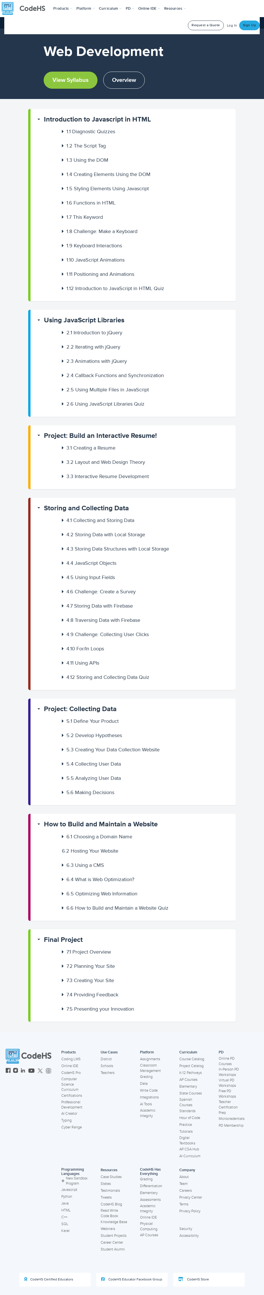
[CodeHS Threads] (48, 1071)
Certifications (71, 1095)
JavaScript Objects (91, 563)
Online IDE (69, 1066)
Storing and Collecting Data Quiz (107, 677)
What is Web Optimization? (100, 879)
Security (185, 1229)
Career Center (112, 1242)
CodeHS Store (193, 1279)
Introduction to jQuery (94, 332)
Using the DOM (87, 160)
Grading (146, 1077)
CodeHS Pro (71, 1073)
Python (66, 1196)
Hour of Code (189, 1118)
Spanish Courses (185, 1102)
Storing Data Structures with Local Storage (117, 549)
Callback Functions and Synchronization (115, 375)
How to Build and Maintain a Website (101, 824)
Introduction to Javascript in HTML (97, 119)
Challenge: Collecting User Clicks (107, 634)
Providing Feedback (92, 995)
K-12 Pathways (190, 1073)
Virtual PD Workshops (227, 1083)
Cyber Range (71, 1127)
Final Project (63, 940)
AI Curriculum (189, 1156)
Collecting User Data (93, 764)
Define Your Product (92, 721)
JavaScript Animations (95, 260)
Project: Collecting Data (80, 709)
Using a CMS (85, 865)
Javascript (69, 1189)
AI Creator (69, 1113)
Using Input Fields (90, 577)
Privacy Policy (189, 1211)
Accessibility (189, 1235)
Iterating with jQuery (93, 347)
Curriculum (188, 1052)
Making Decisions (90, 792)
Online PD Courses (227, 1061)
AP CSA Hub (189, 1149)
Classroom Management (150, 1068)
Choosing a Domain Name (99, 836)
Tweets (106, 1197)
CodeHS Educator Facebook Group (131, 1279)
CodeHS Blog (111, 1204)
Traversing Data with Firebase (103, 620)
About (184, 1177)
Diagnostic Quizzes (90, 131)
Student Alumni (113, 1249)
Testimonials (110, 1190)
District (106, 1059)
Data (144, 1083)
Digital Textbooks (187, 1141)
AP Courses (188, 1079)
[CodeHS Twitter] (40, 1071)
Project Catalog (191, 1066)
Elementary (188, 1086)
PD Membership (231, 1125)
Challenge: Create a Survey (101, 591)
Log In (232, 25)
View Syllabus (70, 80)
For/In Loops (85, 649)
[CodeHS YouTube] (31, 1071)
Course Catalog (191, 1059)
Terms (183, 1204)
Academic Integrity (147, 1113)
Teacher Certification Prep (228, 1107)
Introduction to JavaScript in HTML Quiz (115, 288)
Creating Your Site (90, 980)
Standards (187, 1111)
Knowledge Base (114, 1222)
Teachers (108, 1073)
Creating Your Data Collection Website (113, 749)
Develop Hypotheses (94, 735)
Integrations (149, 1097)
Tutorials (186, 1131)
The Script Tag (86, 146)
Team (183, 1183)
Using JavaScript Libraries (84, 320)
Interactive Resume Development (107, 476)
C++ (64, 1217)
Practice (185, 1124)
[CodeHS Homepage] (25, 8)
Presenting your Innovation (100, 1009)
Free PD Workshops (227, 1094)
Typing (66, 1120)
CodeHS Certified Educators (48, 1279)
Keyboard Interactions (94, 245)
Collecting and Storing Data (100, 520)
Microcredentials (232, 1118)
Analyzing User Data (93, 778)
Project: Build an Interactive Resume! (100, 436)
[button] (62, 8)
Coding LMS (71, 1059)
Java (65, 1203)
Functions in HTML (90, 203)
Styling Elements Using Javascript (107, 188)
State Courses (190, 1093)
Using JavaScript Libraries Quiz (105, 404)
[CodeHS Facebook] (8, 1071)
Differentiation (151, 1186)
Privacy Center (190, 1197)
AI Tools (146, 1104)
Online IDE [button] (149, 8)
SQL (64, 1224)
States (106, 1183)
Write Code (149, 1090)
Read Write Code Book (109, 1213)
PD (221, 1052)
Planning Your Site (90, 966)
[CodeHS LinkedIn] (23, 1071)
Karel (65, 1231)
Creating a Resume (90, 448)
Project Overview (88, 952)
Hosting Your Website (90, 851)
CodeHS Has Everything (150, 1171)
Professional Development (71, 1105)
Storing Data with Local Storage (105, 534)
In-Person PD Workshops (229, 1072)
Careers (185, 1190)
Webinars (108, 1229)
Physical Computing (148, 1226)
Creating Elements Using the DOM (108, 174)
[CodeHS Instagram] (15, 1071)
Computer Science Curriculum (69, 1084)
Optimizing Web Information (101, 894)
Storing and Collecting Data (86, 508)
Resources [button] (175, 8)
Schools (107, 1066)
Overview (124, 80)
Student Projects (114, 1235)
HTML (66, 1210)
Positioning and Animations (100, 274)
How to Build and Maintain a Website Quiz (117, 908)
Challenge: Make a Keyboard (101, 231)
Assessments (150, 1199)
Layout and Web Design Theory (105, 462)
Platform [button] (85, 8)
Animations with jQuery (96, 361)
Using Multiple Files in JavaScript (107, 390)
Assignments (150, 1059)
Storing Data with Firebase (99, 606)
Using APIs (82, 663)
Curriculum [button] (110, 8)
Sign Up (249, 25)
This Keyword (84, 217)
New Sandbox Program (74, 1181)
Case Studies (111, 1177)
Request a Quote (206, 25)
